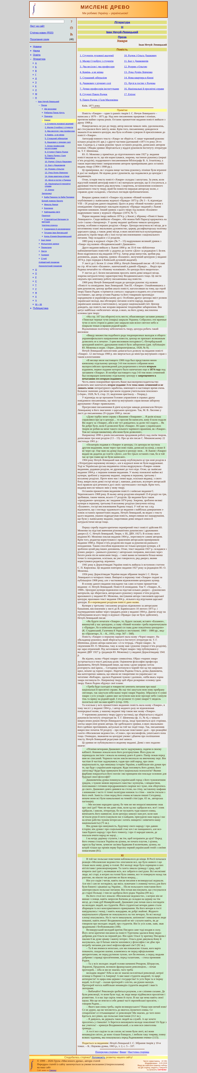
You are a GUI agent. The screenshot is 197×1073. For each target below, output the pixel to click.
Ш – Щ (38, 328)
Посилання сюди (39, 39)
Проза (44, 112)
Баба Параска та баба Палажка (59, 211)
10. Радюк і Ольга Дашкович (58, 173)
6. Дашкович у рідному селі (58, 152)
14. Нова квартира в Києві (57, 189)
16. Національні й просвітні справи (144, 88)
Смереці (52, 1070)
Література (39, 61)
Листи (44, 269)
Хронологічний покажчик (50, 285)
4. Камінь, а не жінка (54, 144)
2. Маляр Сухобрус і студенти (59, 136)
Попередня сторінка (106, 1052)
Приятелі (46, 231)
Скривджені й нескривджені (57, 245)
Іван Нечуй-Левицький (48, 108)
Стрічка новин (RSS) (41, 32)
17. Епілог (49, 203)
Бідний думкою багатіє (52, 215)
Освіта (36, 56)
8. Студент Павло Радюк (56, 162)
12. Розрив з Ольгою (54, 181)
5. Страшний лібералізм (56, 148)
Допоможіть (98, 1057)
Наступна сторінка (138, 1052)
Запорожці (47, 207)
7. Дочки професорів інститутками (54, 157)
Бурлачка (48, 223)
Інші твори (46, 257)
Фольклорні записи (50, 261)
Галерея (45, 273)
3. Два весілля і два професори (60, 140)
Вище (123, 1052)
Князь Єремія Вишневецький (58, 253)
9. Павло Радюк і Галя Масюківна (99, 99)
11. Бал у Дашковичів (55, 177)
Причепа (48, 124)
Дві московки (50, 116)
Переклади (46, 265)
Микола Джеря (51, 219)
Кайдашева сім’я (52, 227)
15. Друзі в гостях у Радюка (58, 193)
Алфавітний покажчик (49, 281)
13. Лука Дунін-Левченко (56, 185)
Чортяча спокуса (50, 241)
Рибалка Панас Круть (54, 120)
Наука (36, 51)
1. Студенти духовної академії (59, 132)
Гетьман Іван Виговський (56, 249)
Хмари (47, 128)
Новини (37, 47)
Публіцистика (40, 333)
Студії (44, 277)
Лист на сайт (37, 26)
